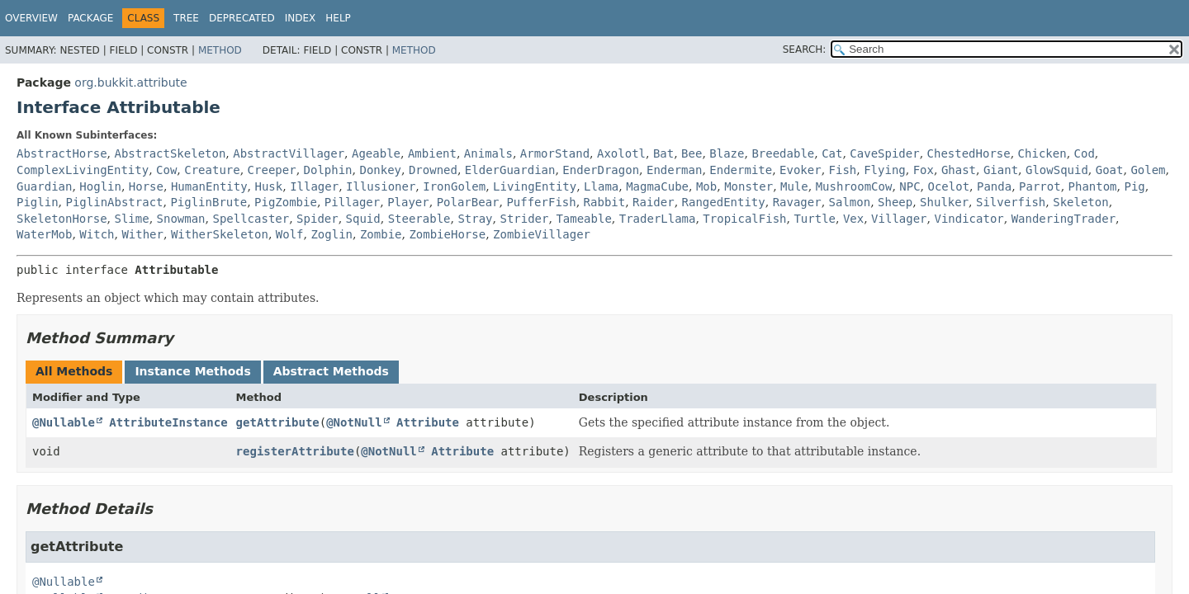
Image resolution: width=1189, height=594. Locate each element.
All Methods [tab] (74, 371)
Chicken (1042, 153)
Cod (1084, 153)
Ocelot (949, 186)
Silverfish (1010, 202)
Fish (843, 170)
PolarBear (468, 202)
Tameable (583, 218)
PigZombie (285, 202)
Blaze (726, 153)
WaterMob (44, 234)
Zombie (381, 234)
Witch (96, 234)
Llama (601, 186)
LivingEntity (534, 186)
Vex (853, 218)
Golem (1147, 170)
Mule (794, 186)
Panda (994, 186)
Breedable (782, 153)
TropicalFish (744, 218)
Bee (691, 153)
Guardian (44, 186)
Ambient (432, 153)
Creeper (272, 170)
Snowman (181, 218)
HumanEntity (209, 186)
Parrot (1040, 186)
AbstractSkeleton (169, 153)
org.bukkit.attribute (130, 82)
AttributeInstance (168, 422)
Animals (488, 153)
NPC (909, 186)
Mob (706, 186)
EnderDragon (600, 170)
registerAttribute (295, 451)
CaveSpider (884, 153)
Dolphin (328, 170)
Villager (898, 218)
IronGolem (454, 186)
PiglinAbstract (114, 202)
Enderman (674, 170)
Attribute (427, 422)
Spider (317, 218)
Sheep (895, 202)
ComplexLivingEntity (83, 170)
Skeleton (1080, 202)
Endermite (740, 170)
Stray (474, 218)
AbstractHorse (62, 153)
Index (300, 18)
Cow (166, 170)
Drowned (433, 170)
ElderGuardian (510, 170)
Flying (885, 170)
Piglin (38, 202)
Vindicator (968, 218)
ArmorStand (555, 153)
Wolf (290, 234)
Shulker (944, 202)
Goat (1110, 170)
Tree (186, 18)
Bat (663, 153)
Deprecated (242, 18)
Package (90, 18)
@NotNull (353, 422)
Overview (31, 18)
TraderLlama (657, 218)
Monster (748, 186)
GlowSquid (1057, 170)
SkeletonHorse (62, 218)
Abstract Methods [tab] (331, 371)
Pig (1134, 186)
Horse (146, 186)
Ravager (797, 202)
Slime (131, 218)
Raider (653, 202)
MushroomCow (854, 186)
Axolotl (621, 153)
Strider (524, 218)
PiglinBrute (208, 202)
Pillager (352, 202)
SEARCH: (805, 49)
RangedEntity (723, 202)
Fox (923, 170)
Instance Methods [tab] (192, 371)
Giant (1000, 170)
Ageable (376, 153)
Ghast (958, 170)
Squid (363, 218)
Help (338, 18)
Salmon (850, 202)
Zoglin (331, 234)
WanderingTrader (1063, 218)
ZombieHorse (447, 234)
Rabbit (605, 202)
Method (220, 50)
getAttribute (278, 422)
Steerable (419, 218)
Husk (269, 186)
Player (408, 202)
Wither (142, 234)
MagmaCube (657, 186)
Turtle (814, 218)
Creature (211, 170)
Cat (832, 153)
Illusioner (380, 186)
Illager (314, 186)
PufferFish (541, 202)
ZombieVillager (541, 234)
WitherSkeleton (219, 234)
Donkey (380, 170)
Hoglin (100, 186)
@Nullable (63, 422)
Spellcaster (250, 218)
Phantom (1092, 186)
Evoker (800, 170)
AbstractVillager (288, 153)
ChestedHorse (969, 153)
